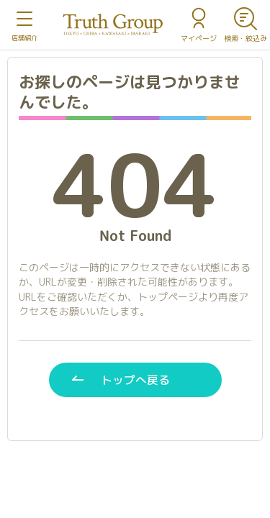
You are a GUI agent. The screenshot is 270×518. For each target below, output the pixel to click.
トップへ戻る (135, 380)
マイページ (199, 38)
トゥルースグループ (113, 25)
